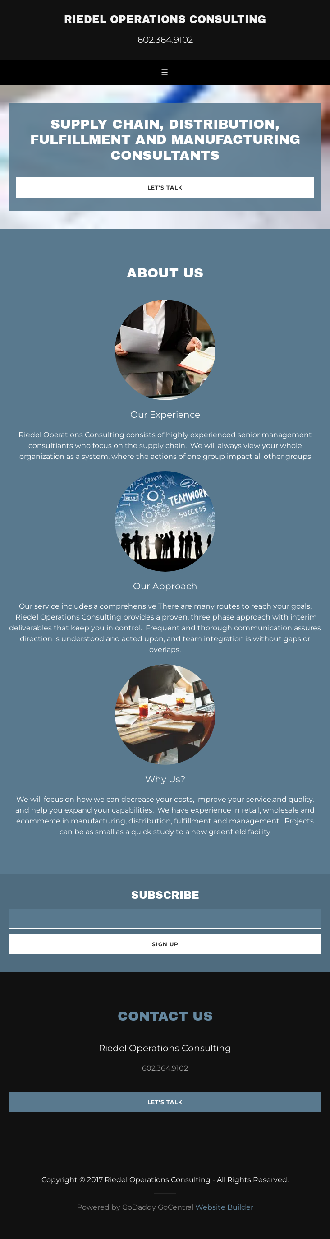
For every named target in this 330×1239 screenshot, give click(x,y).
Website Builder (224, 1207)
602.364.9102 (165, 39)
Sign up (165, 944)
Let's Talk (165, 187)
